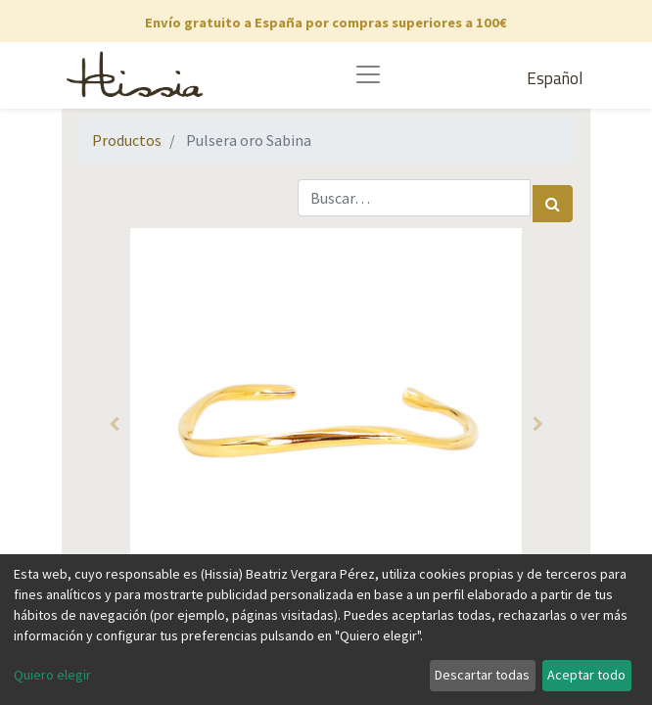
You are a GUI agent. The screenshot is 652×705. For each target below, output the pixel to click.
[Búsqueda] (553, 203)
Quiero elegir (52, 674)
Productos (127, 140)
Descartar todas (482, 674)
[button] (114, 424)
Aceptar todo (586, 674)
